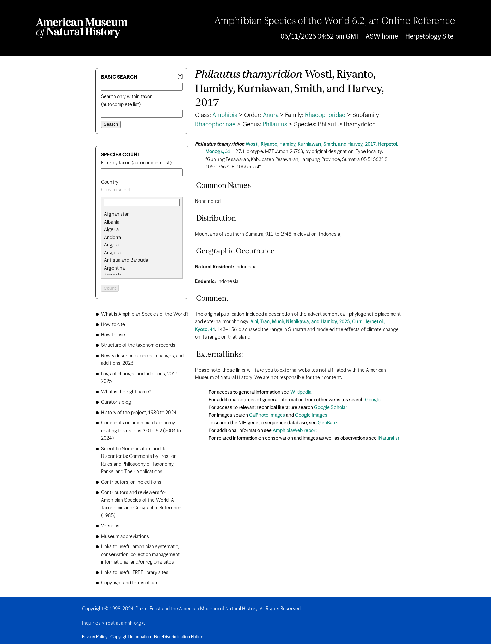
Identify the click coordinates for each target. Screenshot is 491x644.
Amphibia (225, 115)
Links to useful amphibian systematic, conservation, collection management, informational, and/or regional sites (141, 554)
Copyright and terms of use (130, 583)
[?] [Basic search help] (180, 77)
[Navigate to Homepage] (82, 28)
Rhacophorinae (215, 125)
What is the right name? (126, 392)
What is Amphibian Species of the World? (144, 314)
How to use (113, 335)
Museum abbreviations (125, 536)
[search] (141, 222)
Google (373, 400)
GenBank (328, 423)
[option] (144, 215)
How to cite (113, 324)
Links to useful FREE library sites (134, 572)
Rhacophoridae (325, 115)
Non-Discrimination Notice (178, 637)
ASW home (382, 36)
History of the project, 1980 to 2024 (138, 412)
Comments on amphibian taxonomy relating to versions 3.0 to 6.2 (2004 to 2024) (141, 431)
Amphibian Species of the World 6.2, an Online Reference (335, 21)
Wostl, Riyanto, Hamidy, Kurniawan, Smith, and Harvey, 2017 (289, 89)
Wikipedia (300, 392)
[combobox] (142, 190)
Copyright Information (130, 637)
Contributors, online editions (131, 482)
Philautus (275, 125)
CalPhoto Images (267, 415)
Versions (110, 526)
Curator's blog (116, 402)
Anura (271, 115)
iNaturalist (388, 438)
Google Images (311, 415)
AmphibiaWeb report (295, 430)
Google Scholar (330, 407)
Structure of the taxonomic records (138, 345)
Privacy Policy (94, 637)
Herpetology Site (429, 36)
